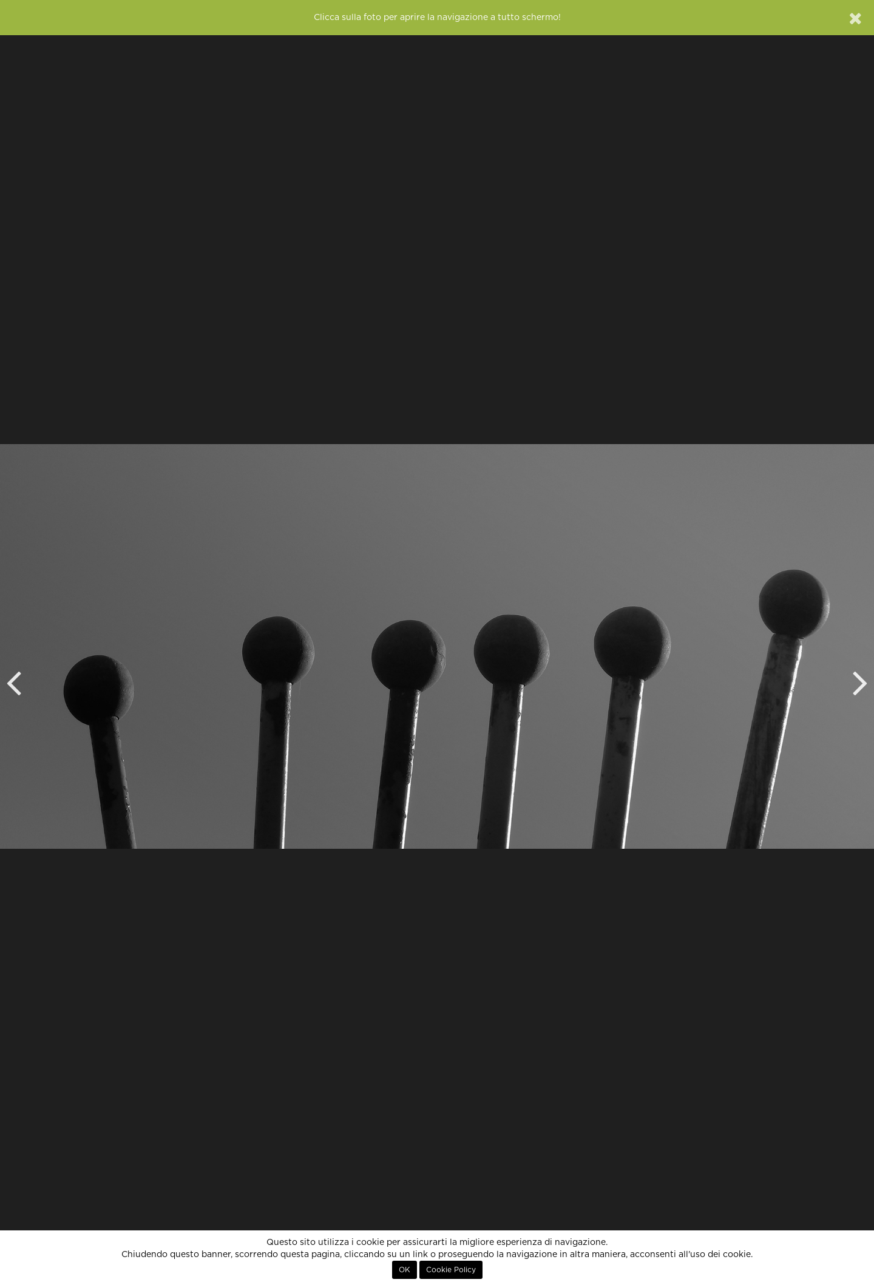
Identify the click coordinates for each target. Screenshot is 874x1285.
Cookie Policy (451, 1269)
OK (404, 1269)
